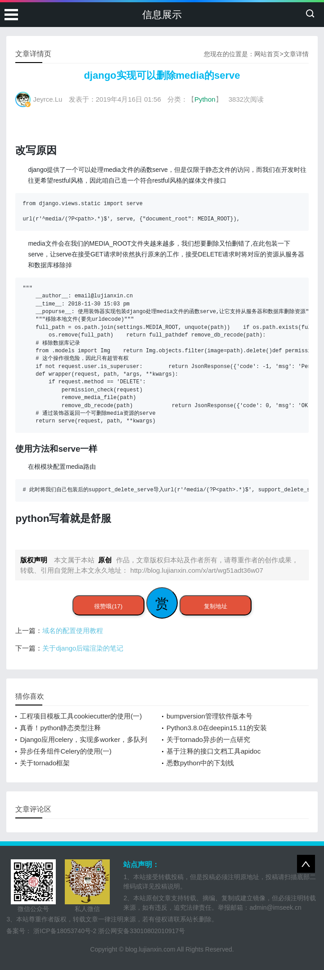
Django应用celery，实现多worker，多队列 (83, 739)
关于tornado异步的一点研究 (208, 739)
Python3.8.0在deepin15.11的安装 (216, 728)
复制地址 (215, 606)
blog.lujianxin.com (150, 949)
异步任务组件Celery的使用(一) (65, 751)
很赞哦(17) (108, 606)
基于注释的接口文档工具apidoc (213, 751)
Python (205, 99)
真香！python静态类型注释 (60, 728)
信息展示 (162, 14)
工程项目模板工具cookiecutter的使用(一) (81, 716)
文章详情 (296, 54)
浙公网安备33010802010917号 (141, 930)
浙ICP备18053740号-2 (64, 930)
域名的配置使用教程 (72, 630)
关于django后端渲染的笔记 (82, 648)
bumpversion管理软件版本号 (209, 716)
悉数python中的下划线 (200, 763)
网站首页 (266, 54)
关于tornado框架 (45, 763)
